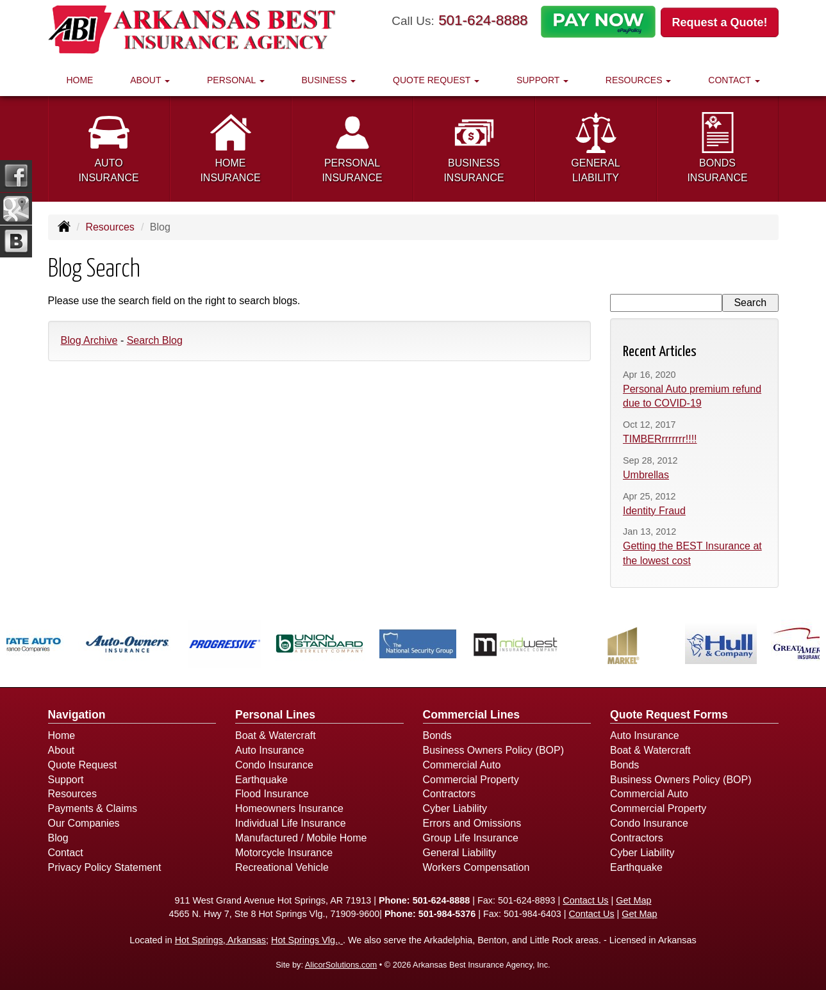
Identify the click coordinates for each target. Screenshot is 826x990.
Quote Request (82, 764)
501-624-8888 (482, 20)
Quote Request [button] (436, 80)
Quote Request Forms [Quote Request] (669, 714)
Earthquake (261, 779)
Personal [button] (236, 80)
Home (79, 80)
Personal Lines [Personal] (275, 714)
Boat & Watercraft (275, 735)
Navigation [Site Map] (77, 714)
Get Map (633, 900)
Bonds (437, 735)
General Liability (460, 852)
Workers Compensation (476, 867)
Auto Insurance (269, 750)
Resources (109, 227)
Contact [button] (733, 80)
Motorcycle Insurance (284, 852)
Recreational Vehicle (282, 867)
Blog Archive (89, 340)
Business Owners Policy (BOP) (494, 750)
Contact (65, 852)
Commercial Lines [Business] (471, 714)
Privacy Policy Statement (104, 867)
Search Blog (155, 340)
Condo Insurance (274, 764)
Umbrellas (646, 474)
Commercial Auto (462, 764)
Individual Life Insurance (290, 823)
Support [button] (542, 80)
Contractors (449, 793)
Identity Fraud (654, 510)
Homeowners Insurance (289, 808)
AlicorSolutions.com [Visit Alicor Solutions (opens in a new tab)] (341, 965)
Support (66, 779)
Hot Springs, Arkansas (220, 940)
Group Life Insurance (470, 837)
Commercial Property (471, 779)
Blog (58, 837)
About (61, 750)
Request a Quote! (719, 22)
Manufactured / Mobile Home (301, 837)
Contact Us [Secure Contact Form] (585, 900)
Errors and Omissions (472, 823)
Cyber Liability (455, 808)
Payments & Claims (93, 808)
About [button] (150, 80)
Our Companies (84, 823)
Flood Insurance (272, 793)
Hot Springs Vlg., (307, 940)
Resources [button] (639, 80)
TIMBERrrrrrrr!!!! (660, 439)
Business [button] (329, 80)
